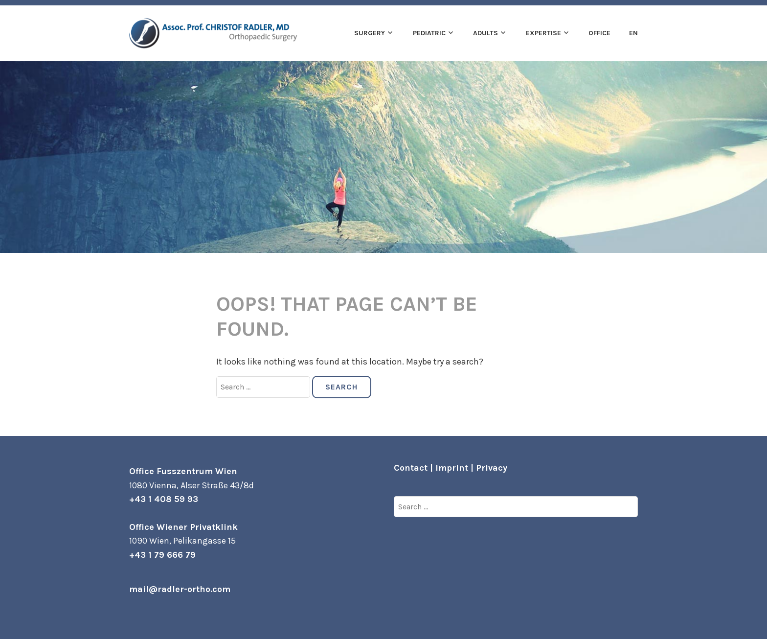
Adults (485, 33)
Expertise (543, 33)
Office (599, 33)
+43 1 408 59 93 (163, 499)
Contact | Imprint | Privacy (450, 467)
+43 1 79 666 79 (162, 554)
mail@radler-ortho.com (179, 589)
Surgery (369, 33)
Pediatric (429, 33)
